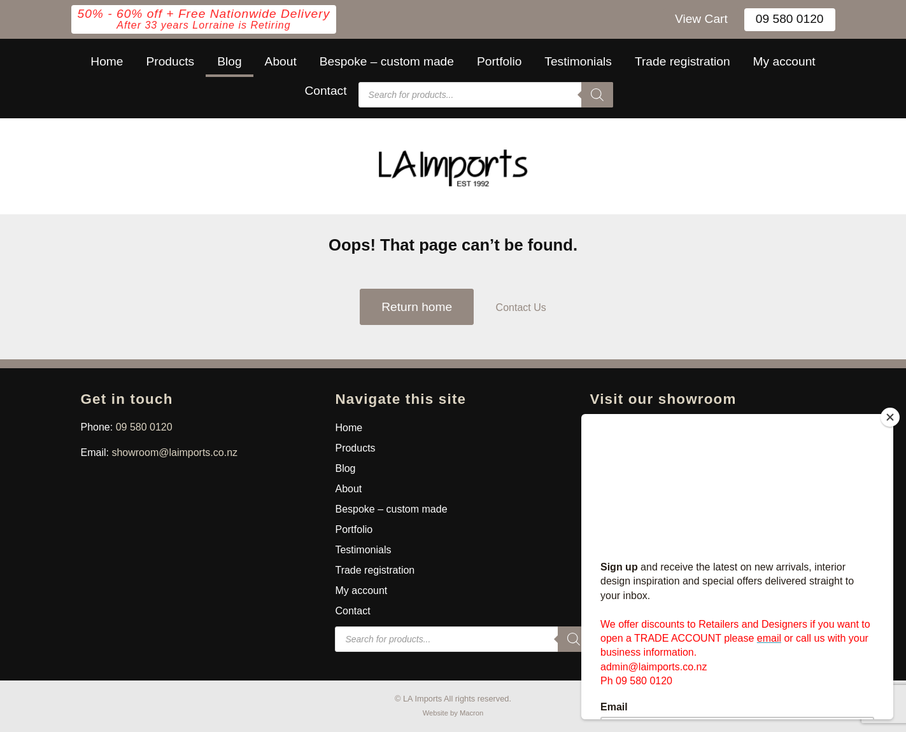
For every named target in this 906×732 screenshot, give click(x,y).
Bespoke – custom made (387, 61)
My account (784, 61)
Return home (416, 307)
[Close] (890, 417)
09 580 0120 (790, 18)
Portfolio (499, 61)
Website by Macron (453, 713)
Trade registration (682, 61)
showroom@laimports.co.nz (174, 452)
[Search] (597, 94)
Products (170, 61)
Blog (229, 61)
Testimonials (578, 61)
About (281, 61)
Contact (325, 90)
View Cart (701, 18)
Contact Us (521, 307)
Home (106, 61)
